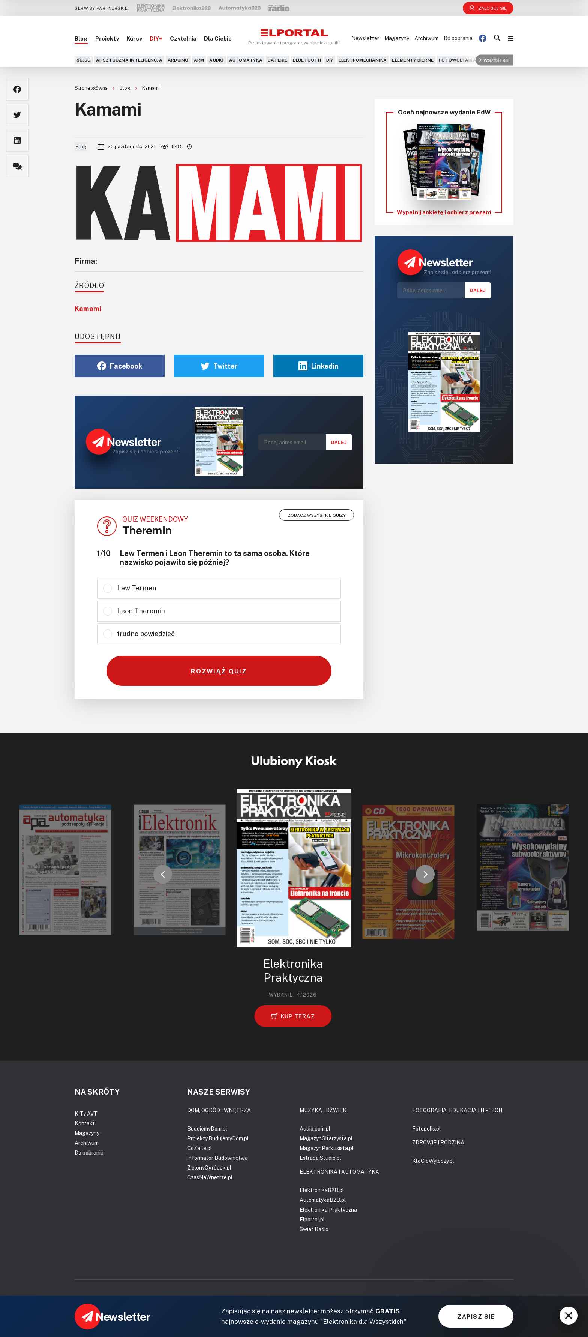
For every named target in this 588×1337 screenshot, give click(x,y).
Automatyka (245, 60)
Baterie (278, 60)
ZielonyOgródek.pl (209, 1167)
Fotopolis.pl (426, 1128)
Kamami (151, 88)
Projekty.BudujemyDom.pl (218, 1138)
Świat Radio (314, 1229)
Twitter (219, 366)
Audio (216, 60)
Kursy (134, 38)
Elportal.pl (312, 1219)
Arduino (178, 60)
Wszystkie (494, 60)
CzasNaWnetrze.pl (209, 1177)
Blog (81, 38)
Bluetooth (307, 60)
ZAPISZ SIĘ (476, 1316)
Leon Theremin (141, 611)
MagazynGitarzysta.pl (326, 1138)
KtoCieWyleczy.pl (433, 1161)
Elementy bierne (413, 60)
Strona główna (92, 88)
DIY (329, 60)
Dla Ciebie (218, 38)
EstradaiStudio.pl (320, 1158)
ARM (199, 60)
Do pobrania (458, 38)
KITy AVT (86, 1113)
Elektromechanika (363, 60)
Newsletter (365, 38)
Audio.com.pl (315, 1128)
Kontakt (85, 1123)
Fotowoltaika (457, 60)
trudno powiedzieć (146, 633)
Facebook (119, 365)
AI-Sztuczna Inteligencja (129, 60)
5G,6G (83, 60)
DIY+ (156, 38)
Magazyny (396, 38)
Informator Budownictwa (217, 1158)
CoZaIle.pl (199, 1148)
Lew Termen (136, 588)
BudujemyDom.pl (207, 1128)
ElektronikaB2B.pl (322, 1190)
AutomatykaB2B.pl (323, 1200)
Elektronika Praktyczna (328, 1209)
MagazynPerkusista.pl (327, 1148)
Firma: (86, 260)
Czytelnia (183, 38)
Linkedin (318, 365)
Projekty (107, 38)
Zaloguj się (488, 8)
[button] (162, 874)
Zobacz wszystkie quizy (317, 515)
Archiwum (426, 38)
